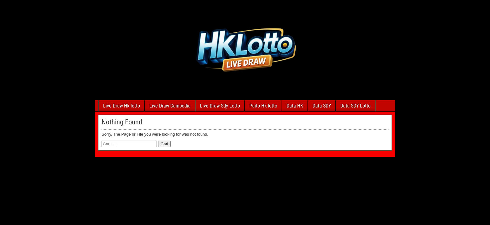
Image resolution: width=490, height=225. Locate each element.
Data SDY (321, 106)
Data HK (295, 106)
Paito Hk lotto (263, 106)
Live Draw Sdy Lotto (220, 106)
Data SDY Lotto (355, 106)
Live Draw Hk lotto (121, 106)
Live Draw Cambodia (170, 106)
